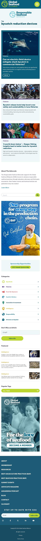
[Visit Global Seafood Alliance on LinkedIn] (28, 521)
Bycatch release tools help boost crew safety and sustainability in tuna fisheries (20, 106)
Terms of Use (20, 539)
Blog (3, 495)
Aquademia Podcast (10, 491)
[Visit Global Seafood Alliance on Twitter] (20, 521)
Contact (5, 500)
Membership (6, 465)
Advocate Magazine (10, 487)
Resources (6, 470)
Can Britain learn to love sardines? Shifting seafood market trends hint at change (13, 377)
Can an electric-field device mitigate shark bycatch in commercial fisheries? (17, 62)
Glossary (5, 504)
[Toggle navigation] (37, 4)
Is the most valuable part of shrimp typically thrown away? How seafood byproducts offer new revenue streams (14, 366)
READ (6, 75)
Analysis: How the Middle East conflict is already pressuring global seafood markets (13, 355)
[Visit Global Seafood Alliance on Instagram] (5, 521)
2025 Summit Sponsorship (20, 267)
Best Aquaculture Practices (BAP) (16, 474)
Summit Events (7, 483)
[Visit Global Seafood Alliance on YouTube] (36, 521)
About (4, 461)
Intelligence (5, 352)
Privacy (20, 535)
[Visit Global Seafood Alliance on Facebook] (12, 521)
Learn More (5, 187)
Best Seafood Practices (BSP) (13, 478)
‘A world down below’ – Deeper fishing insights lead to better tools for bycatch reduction (20, 146)
